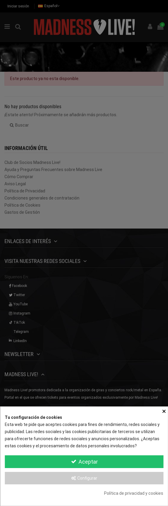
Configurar (84, 478)
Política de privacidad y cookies (133, 493)
